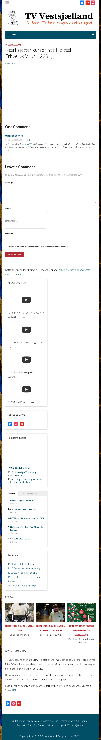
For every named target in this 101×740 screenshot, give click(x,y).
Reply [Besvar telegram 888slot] (28, 140)
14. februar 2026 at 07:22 (14, 140)
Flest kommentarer (29, 493)
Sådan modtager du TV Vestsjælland (66, 723)
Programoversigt (49, 719)
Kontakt (87, 719)
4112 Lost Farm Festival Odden (24, 576)
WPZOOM (76, 734)
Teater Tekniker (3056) (50, 633)
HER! (15, 689)
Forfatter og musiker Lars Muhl (23, 500)
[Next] (90, 616)
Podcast (19, 723)
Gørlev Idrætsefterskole (20, 538)
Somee (11, 580)
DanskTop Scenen (35, 723)
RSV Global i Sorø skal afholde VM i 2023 (27, 517)
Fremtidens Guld (13, 625)
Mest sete (12, 493)
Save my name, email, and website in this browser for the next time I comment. (38, 247)
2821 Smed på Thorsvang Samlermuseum (23, 473)
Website (9, 233)
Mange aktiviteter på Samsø (22, 584)
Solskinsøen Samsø (19, 633)
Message (9, 182)
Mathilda (13, 63)
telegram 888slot (14, 136)
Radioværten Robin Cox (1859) (23, 509)
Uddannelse (56, 629)
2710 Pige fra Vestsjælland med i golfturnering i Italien (24, 480)
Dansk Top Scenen (77, 625)
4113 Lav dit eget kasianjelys (23, 571)
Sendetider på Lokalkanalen (23, 719)
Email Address (11, 221)
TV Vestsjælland (13, 45)
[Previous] (10, 616)
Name (8, 208)
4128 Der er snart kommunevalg (25, 567)
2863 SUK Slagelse (21, 467)
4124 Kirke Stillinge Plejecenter (24, 563)
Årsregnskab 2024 (71, 719)
